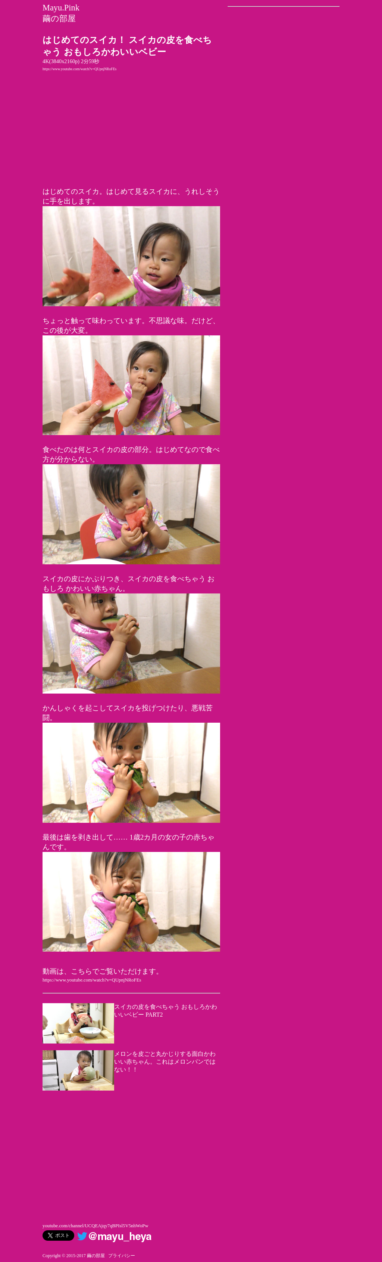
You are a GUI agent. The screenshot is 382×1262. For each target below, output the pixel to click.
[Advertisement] (131, 1156)
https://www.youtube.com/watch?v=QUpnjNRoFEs (79, 69)
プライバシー (121, 1255)
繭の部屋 (59, 18)
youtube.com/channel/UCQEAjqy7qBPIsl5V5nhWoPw (95, 1225)
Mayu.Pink (61, 7)
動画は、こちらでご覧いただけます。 (103, 971)
